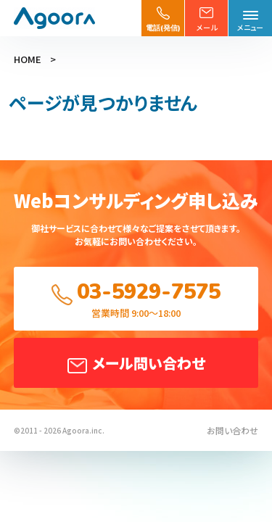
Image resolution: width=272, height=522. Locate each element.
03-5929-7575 (149, 292)
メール (207, 27)
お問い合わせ (232, 430)
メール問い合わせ (148, 362)
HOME (27, 59)
